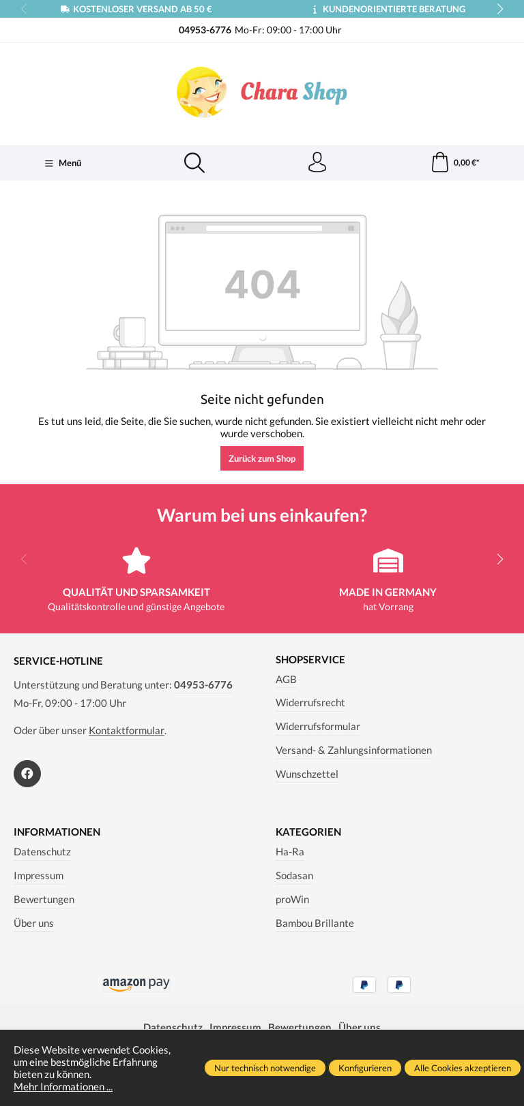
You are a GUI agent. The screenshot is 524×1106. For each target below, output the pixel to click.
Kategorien (308, 832)
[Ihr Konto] (317, 163)
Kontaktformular (126, 730)
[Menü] (62, 163)
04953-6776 (203, 684)
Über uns (34, 923)
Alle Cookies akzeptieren (462, 1067)
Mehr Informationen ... (63, 1086)
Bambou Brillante (315, 923)
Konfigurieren (365, 1067)
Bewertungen (44, 899)
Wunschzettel (307, 774)
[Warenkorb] (455, 163)
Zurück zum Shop (262, 458)
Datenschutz (42, 851)
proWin (292, 899)
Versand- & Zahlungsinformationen (354, 750)
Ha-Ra (290, 851)
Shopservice (310, 659)
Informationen (57, 832)
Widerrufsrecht (310, 702)
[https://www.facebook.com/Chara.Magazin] (27, 773)
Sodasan (294, 875)
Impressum (38, 875)
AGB (286, 679)
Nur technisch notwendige (265, 1067)
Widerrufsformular (318, 726)
